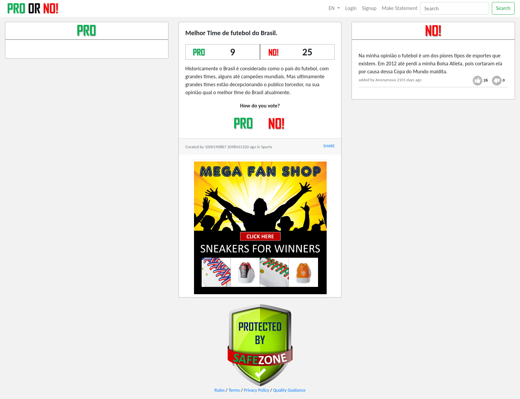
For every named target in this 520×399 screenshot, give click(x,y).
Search (503, 8)
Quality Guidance (289, 390)
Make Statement (399, 8)
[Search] (454, 8)
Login (351, 8)
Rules (220, 390)
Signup (369, 8)
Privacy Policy (256, 390)
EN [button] (332, 8)
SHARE (329, 145)
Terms (234, 390)
